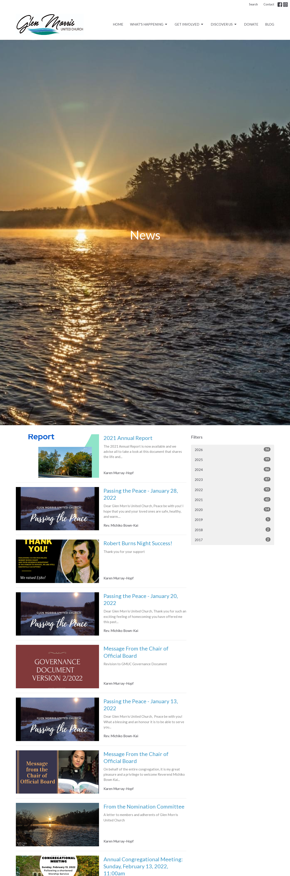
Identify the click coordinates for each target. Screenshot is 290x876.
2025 (233, 459)
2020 (233, 509)
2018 (233, 529)
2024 (233, 469)
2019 (233, 519)
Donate (251, 24)
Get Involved (189, 24)
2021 (233, 499)
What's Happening (149, 24)
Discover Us (224, 24)
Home (118, 24)
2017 (233, 539)
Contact (268, 4)
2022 (233, 489)
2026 (233, 449)
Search (253, 4)
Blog (269, 24)
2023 (233, 479)
